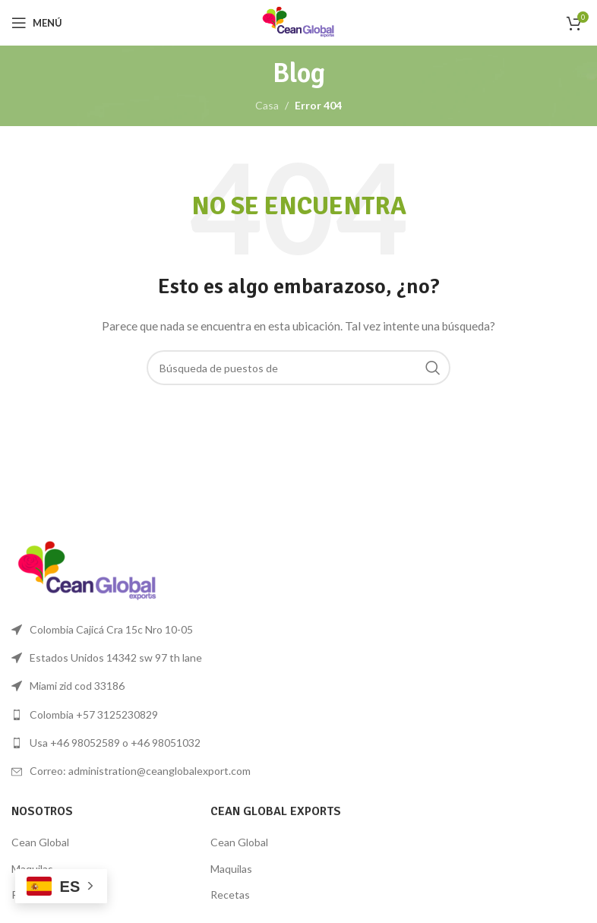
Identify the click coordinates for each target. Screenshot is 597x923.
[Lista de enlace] (149, 714)
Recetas (230, 894)
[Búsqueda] (298, 367)
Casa (267, 105)
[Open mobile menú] (37, 23)
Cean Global (40, 842)
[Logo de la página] (298, 21)
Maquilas (231, 868)
